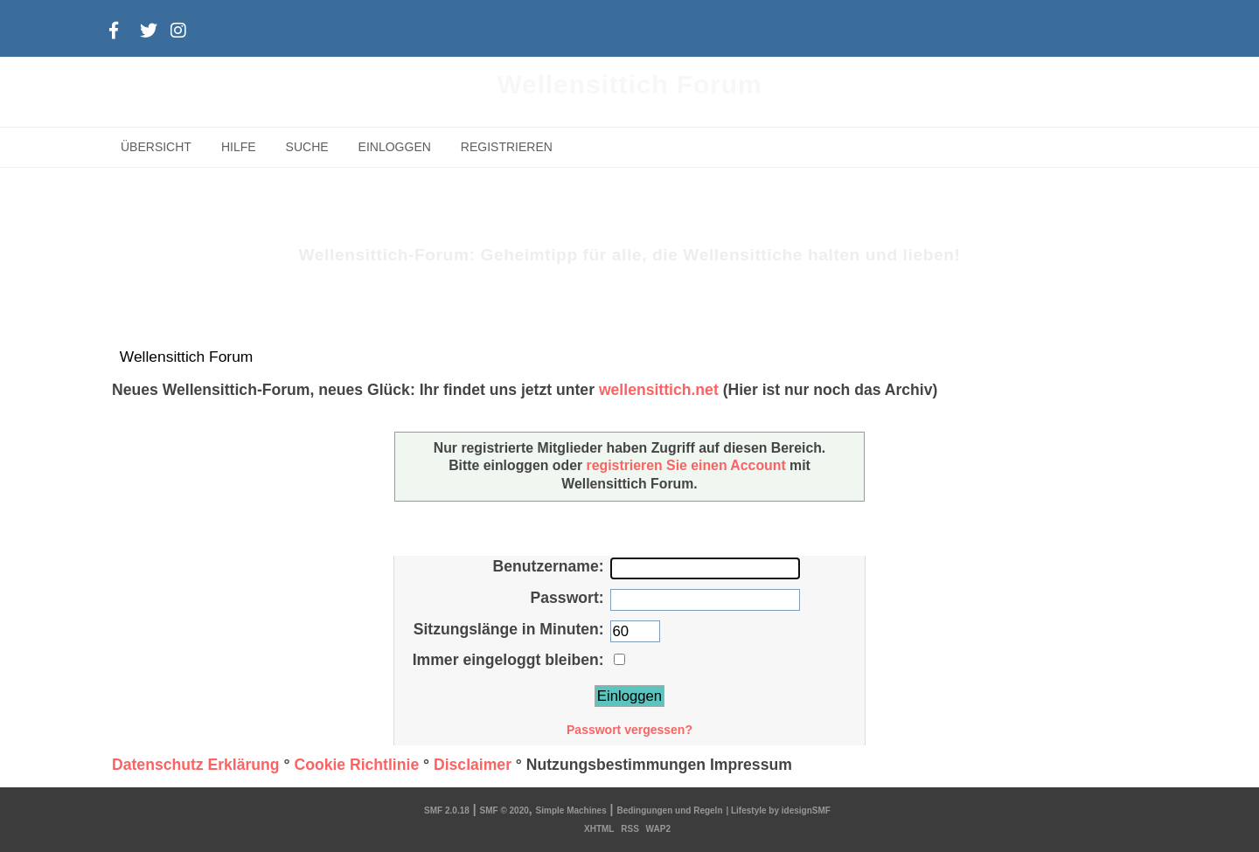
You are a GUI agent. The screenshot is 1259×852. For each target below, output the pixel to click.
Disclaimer (472, 764)
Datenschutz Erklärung (196, 764)
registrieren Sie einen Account (686, 465)
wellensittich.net (659, 389)
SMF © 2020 (504, 810)
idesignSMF (806, 810)
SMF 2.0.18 (447, 810)
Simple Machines (571, 810)
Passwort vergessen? (629, 730)
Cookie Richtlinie (356, 764)
